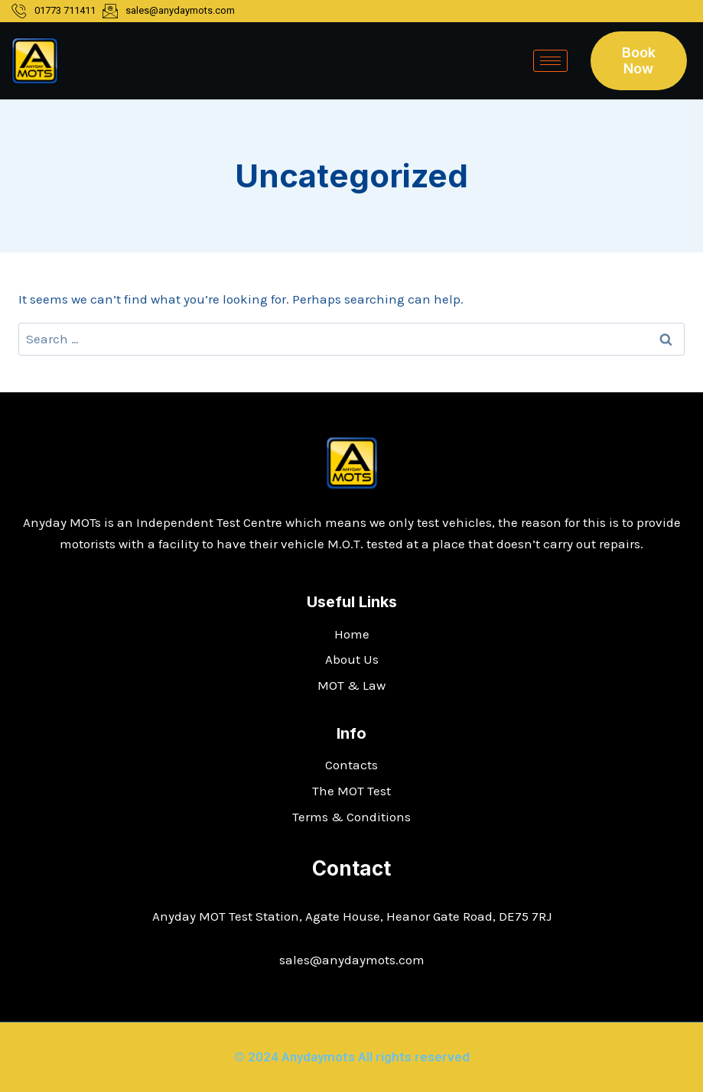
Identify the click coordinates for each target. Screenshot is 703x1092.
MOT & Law (351, 685)
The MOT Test (351, 790)
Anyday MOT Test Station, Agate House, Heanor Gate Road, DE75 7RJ (352, 916)
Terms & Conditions (351, 816)
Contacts (351, 764)
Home (351, 634)
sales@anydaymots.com (352, 959)
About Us (352, 659)
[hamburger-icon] (550, 61)
